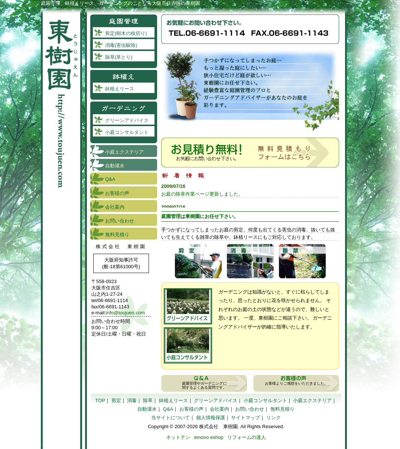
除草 (148, 400)
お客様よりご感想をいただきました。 (296, 383)
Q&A (110, 179)
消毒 (132, 400)
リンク (273, 417)
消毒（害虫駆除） (250, 261)
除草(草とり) (302, 261)
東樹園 (61, 99)
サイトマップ (245, 417)
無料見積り (117, 234)
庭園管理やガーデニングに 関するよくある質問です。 (204, 385)
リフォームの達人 (246, 437)
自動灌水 (114, 166)
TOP (100, 400)
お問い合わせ (119, 221)
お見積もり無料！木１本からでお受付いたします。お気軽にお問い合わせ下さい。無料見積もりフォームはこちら (250, 152)
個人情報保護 (210, 417)
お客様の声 (117, 193)
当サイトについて (170, 417)
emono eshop (209, 437)
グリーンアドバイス (188, 306)
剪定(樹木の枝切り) (198, 261)
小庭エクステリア (124, 152)
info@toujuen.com (125, 312)
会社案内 (114, 207)
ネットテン (178, 437)
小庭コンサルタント (188, 345)
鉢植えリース (119, 89)
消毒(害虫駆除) (121, 45)
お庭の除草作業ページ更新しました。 (202, 194)
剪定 (116, 400)
